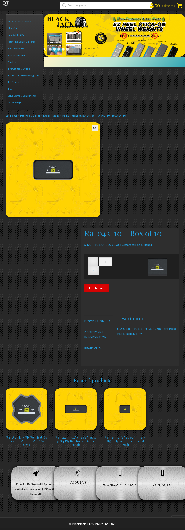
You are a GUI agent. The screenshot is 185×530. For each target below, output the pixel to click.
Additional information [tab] (95, 334)
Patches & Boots (30, 115)
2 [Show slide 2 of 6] (50, 49)
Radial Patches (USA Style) (78, 115)
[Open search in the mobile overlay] (106, 5)
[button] (95, 128)
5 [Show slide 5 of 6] (63, 49)
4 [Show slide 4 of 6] (58, 49)
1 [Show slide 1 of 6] (45, 49)
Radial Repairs (51, 115)
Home (13, 115)
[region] (114, 35)
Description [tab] (94, 321)
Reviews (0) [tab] (92, 348)
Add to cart (96, 288)
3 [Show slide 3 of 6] (54, 49)
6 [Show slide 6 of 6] (67, 49)
